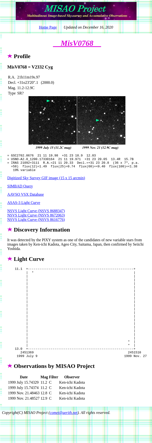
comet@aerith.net (64, 434)
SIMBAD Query (20, 190)
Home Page (48, 27)
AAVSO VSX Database (25, 198)
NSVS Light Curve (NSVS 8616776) (36, 223)
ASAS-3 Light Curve (23, 206)
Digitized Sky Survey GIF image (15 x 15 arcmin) (46, 181)
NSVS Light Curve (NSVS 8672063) (36, 219)
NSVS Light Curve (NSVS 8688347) (36, 214)
